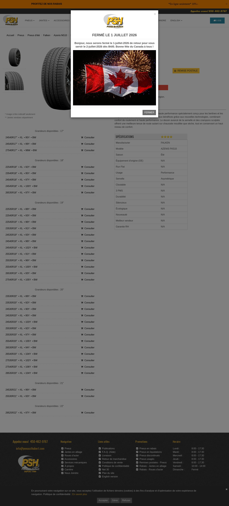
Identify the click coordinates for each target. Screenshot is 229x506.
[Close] (155, 14)
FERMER (149, 112)
